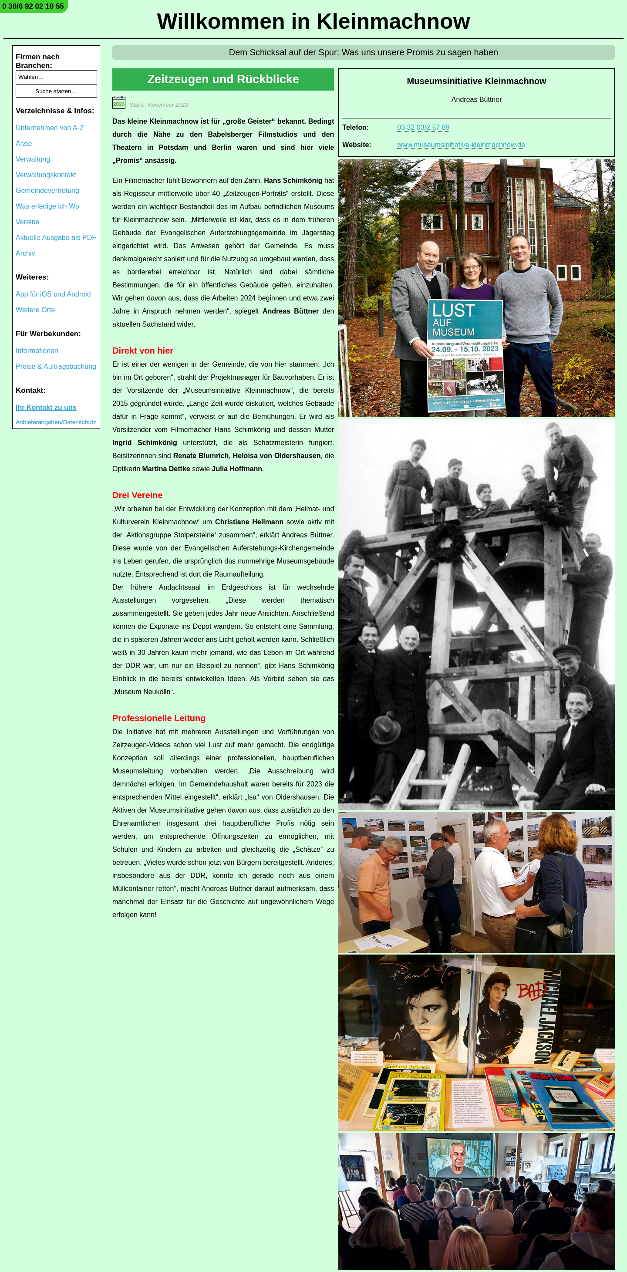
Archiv (25, 253)
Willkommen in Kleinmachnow (313, 21)
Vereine (27, 222)
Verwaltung (33, 159)
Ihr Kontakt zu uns (46, 407)
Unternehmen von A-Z (50, 128)
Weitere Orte (35, 310)
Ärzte (24, 143)
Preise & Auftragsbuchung (56, 366)
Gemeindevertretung (47, 190)
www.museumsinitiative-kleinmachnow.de (461, 144)
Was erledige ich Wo (47, 206)
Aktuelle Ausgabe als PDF (56, 237)
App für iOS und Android (53, 294)
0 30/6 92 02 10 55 (33, 6)
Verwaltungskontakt (46, 175)
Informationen (37, 350)
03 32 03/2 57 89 (423, 127)
